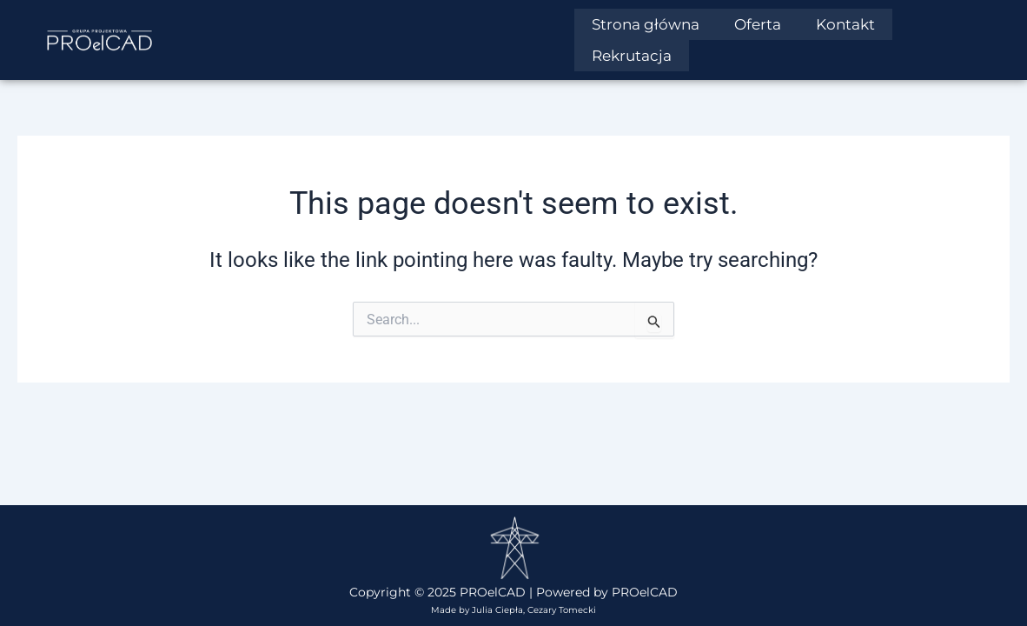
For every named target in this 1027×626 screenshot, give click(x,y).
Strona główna (645, 24)
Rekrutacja (632, 54)
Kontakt (845, 24)
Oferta (757, 24)
